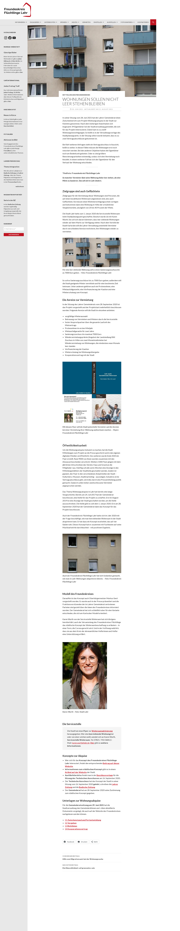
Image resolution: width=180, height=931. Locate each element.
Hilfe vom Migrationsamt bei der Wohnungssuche (91, 857)
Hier (92, 743)
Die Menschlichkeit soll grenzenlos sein (91, 866)
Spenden (63, 22)
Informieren (20, 22)
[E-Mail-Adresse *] (14, 229)
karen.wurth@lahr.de (81, 743)
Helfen (74, 22)
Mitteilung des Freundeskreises (76, 95)
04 (76, 829)
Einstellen (98, 22)
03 (71, 826)
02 (70, 823)
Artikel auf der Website (76, 772)
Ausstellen (111, 22)
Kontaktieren (143, 22)
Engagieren (34, 22)
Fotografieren (127, 22)
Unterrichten (49, 22)
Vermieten (86, 22)
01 (83, 820)
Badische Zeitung (87, 787)
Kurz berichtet (9, 126)
